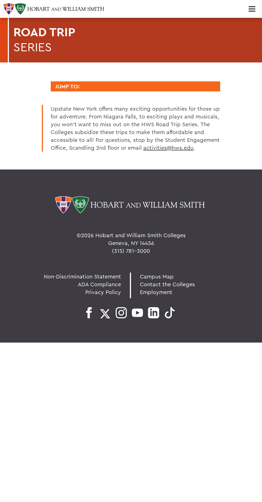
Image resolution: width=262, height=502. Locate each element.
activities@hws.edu (168, 147)
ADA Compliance (99, 284)
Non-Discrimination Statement (82, 276)
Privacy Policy (103, 291)
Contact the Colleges (167, 284)
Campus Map (157, 276)
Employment (156, 291)
